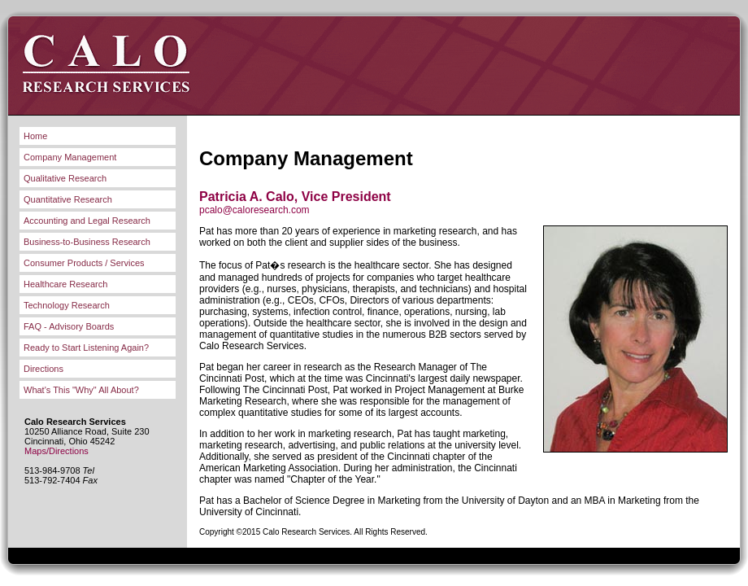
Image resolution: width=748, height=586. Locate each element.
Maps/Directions (56, 451)
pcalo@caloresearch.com (254, 210)
